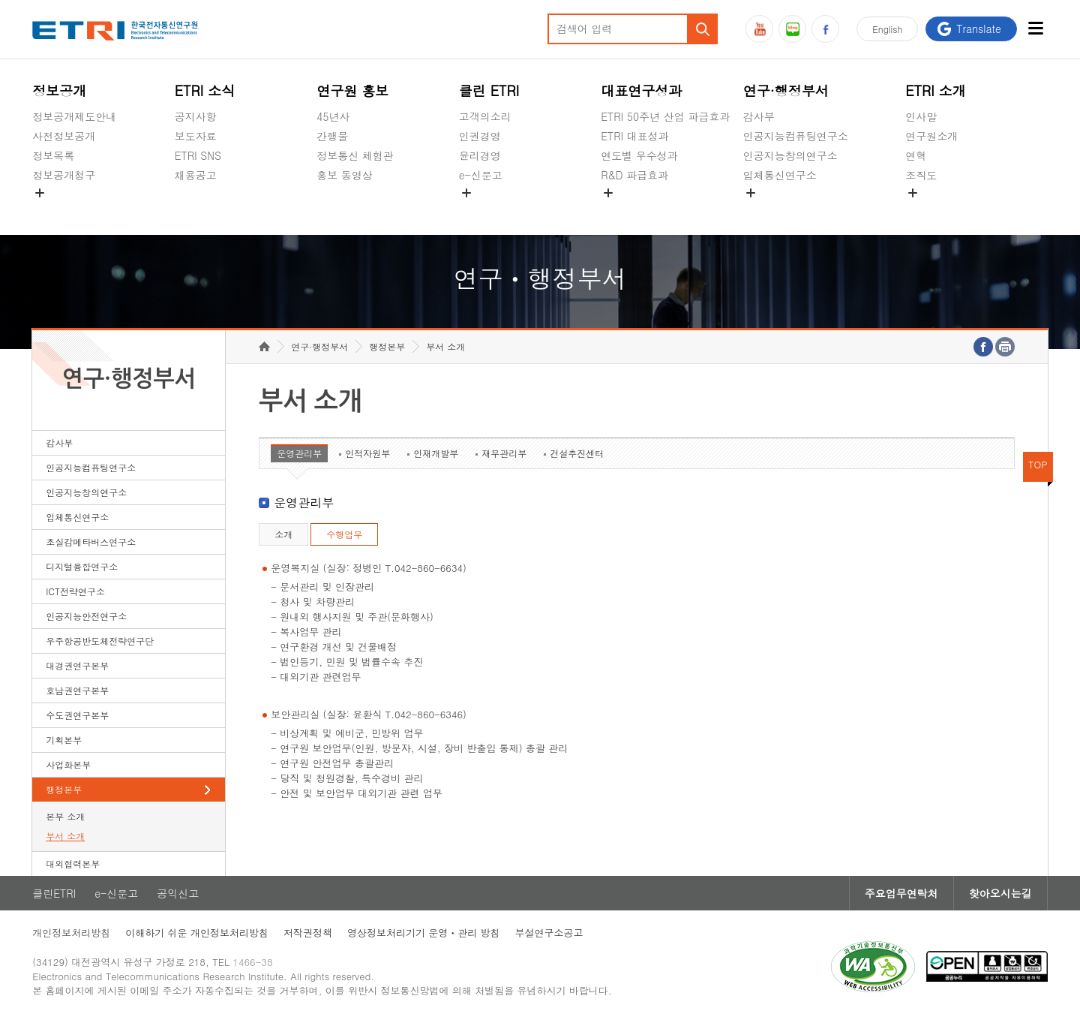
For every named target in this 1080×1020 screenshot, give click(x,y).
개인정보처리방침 (71, 932)
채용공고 (196, 174)
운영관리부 (299, 453)
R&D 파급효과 (634, 174)
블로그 (792, 29)
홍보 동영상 (344, 174)
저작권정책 (308, 932)
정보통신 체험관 (355, 155)
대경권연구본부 (77, 665)
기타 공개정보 (938, 210)
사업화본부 (68, 764)
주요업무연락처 (901, 893)
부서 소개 (65, 835)
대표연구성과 (641, 90)
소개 (283, 534)
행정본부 (64, 789)
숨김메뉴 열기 (39, 192)
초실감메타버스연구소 (795, 210)
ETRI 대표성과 (635, 135)
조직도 (921, 174)
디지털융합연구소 (82, 566)
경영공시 (53, 210)
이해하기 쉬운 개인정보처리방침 (196, 932)
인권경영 (480, 135)
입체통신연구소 (780, 174)
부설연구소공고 (549, 932)
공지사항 (196, 116)
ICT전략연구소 (75, 591)
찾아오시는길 (1000, 893)
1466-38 (252, 962)
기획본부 (64, 739)
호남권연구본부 (77, 690)
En (887, 29)
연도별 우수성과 (639, 155)
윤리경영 (480, 155)
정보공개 (59, 90)
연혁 (915, 155)
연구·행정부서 (786, 90)
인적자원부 (367, 453)
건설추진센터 (577, 453)
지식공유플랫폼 (637, 210)
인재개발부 (435, 453)
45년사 (333, 116)
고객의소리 (485, 116)
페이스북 (825, 29)
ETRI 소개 (935, 90)
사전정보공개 (63, 135)
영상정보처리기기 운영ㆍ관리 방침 (423, 932)
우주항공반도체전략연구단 (100, 640)
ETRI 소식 (205, 90)
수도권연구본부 (77, 715)
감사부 (759, 116)
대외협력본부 (73, 863)
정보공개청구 (63, 174)
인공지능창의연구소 (790, 155)
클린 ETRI (489, 90)
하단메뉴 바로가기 (0, 0)
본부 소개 (65, 816)
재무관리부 (504, 453)
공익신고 (480, 210)
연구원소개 (931, 135)
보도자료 (196, 135)
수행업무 (344, 534)
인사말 (921, 116)
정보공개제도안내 (74, 116)
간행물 (332, 135)
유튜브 (759, 29)
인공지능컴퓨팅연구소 (795, 135)
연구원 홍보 (352, 90)
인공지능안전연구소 (86, 615)
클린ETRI (54, 893)
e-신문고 (480, 174)
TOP (1038, 464)
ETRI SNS (198, 155)
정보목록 (53, 155)
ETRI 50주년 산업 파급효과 (665, 116)
